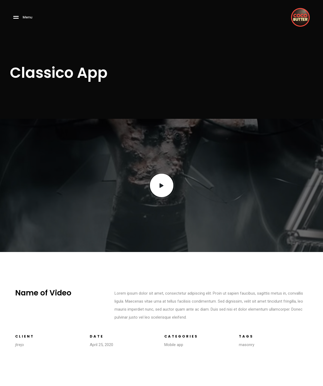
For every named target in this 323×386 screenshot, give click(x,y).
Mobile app (173, 344)
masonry (246, 344)
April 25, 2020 (101, 344)
